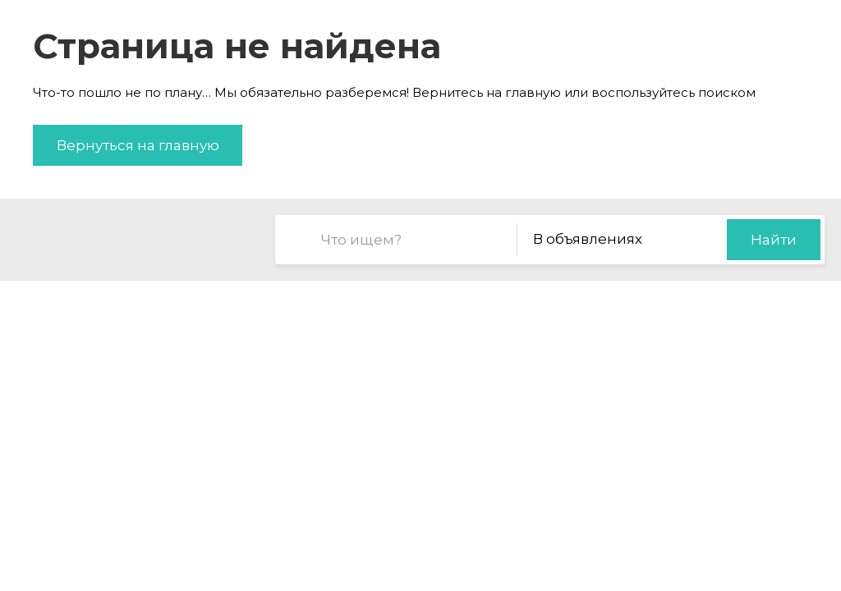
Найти (774, 239)
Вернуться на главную (138, 145)
